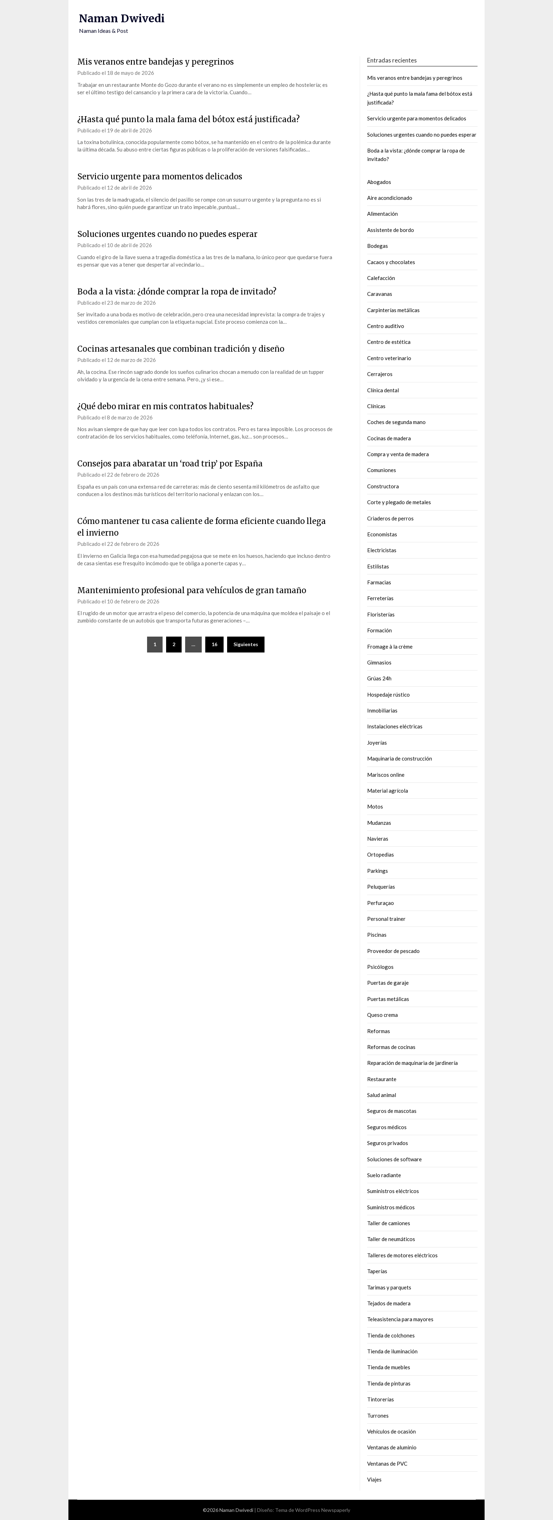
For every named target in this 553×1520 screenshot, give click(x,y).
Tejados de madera (389, 1303)
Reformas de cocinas (391, 1047)
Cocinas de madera (389, 438)
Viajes (374, 1479)
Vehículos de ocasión (391, 1431)
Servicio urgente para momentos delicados (159, 176)
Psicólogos (380, 967)
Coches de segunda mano (396, 422)
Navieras (377, 838)
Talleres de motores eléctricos (402, 1255)
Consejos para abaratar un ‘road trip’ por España (170, 464)
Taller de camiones (388, 1223)
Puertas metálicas (388, 999)
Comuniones (381, 470)
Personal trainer (386, 919)
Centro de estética (389, 342)
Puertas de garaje (388, 982)
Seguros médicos (387, 1127)
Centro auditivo (385, 326)
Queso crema (382, 1015)
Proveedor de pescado (393, 951)
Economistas (382, 534)
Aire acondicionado (389, 198)
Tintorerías (380, 1399)
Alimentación (382, 213)
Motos (375, 806)
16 (214, 644)
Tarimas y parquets (389, 1287)
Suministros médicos (391, 1207)
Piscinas (377, 934)
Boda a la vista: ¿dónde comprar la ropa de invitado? (176, 292)
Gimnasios (379, 662)
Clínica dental (383, 390)
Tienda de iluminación (392, 1351)
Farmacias (379, 582)
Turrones (378, 1415)
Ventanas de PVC (387, 1463)
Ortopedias (380, 854)
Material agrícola (387, 790)
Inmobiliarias (382, 710)
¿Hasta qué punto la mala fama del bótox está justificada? (188, 119)
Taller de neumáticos (391, 1239)
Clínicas (376, 406)
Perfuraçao (380, 903)
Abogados (379, 182)
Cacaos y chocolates (391, 262)
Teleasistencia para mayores (400, 1319)
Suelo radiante (384, 1175)
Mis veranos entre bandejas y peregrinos (155, 62)
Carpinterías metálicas (393, 310)
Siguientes (245, 644)
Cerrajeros (380, 374)
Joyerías (377, 742)
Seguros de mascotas (392, 1111)
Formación (379, 630)
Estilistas (378, 566)
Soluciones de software (394, 1159)
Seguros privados (387, 1143)
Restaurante (381, 1079)
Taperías (377, 1271)
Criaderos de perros (390, 518)
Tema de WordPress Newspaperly (312, 1510)
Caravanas (379, 294)
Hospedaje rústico (388, 694)
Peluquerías (381, 886)
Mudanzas (379, 822)
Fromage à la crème (390, 646)
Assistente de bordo (390, 230)
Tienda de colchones (391, 1335)
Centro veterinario (389, 358)
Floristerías (381, 614)
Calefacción (381, 278)
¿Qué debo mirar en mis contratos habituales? (165, 406)
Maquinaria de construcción (399, 758)
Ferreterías (380, 598)
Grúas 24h (379, 678)
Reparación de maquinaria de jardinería (412, 1063)
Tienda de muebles (388, 1367)
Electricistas (381, 550)
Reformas (378, 1031)
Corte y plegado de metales (399, 502)
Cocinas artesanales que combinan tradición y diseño (180, 349)
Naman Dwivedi (122, 18)
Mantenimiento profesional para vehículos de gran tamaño (191, 590)
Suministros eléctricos (393, 1191)
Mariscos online (386, 774)
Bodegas (377, 246)
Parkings (377, 871)
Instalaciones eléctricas (395, 726)
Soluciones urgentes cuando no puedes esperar (167, 234)
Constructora (383, 486)
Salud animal (381, 1095)
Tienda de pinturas (389, 1383)
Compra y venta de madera (398, 454)
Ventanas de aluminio (392, 1447)
